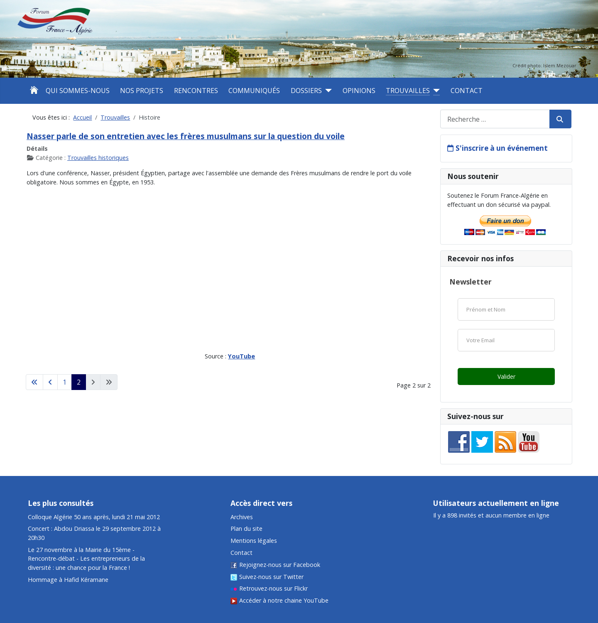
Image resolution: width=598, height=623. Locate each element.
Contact (467, 90)
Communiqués (254, 90)
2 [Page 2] (79, 382)
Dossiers (306, 90)
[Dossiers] (327, 91)
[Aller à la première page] (34, 382)
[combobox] (495, 119)
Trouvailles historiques (98, 158)
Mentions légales (253, 541)
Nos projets (141, 90)
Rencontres (196, 90)
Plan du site (246, 528)
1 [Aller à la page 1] (64, 382)
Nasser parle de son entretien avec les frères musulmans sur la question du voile (186, 136)
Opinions (359, 90)
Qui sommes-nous (78, 90)
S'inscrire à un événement (502, 148)
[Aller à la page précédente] (50, 382)
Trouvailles (408, 90)
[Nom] (506, 309)
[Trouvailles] (435, 91)
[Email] (506, 340)
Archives (241, 517)
